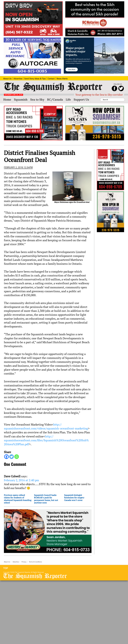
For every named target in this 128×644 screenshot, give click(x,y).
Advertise (16, 562)
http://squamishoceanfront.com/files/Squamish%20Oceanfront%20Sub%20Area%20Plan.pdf (46, 440)
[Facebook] (6, 456)
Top (5, 568)
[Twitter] (11, 456)
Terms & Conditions (35, 562)
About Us (7, 562)
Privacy (24, 562)
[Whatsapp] (16, 456)
